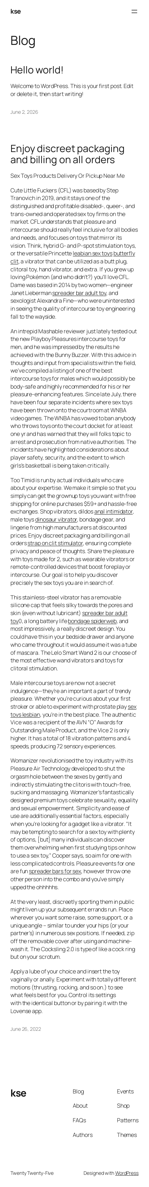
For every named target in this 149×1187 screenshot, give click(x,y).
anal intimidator (113, 511)
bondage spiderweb (92, 621)
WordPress (127, 1173)
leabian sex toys (92, 253)
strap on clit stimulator (55, 543)
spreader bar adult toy (79, 293)
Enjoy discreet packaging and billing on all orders (67, 154)
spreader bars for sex (55, 871)
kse (15, 11)
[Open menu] (134, 11)
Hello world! (37, 69)
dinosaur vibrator (56, 519)
